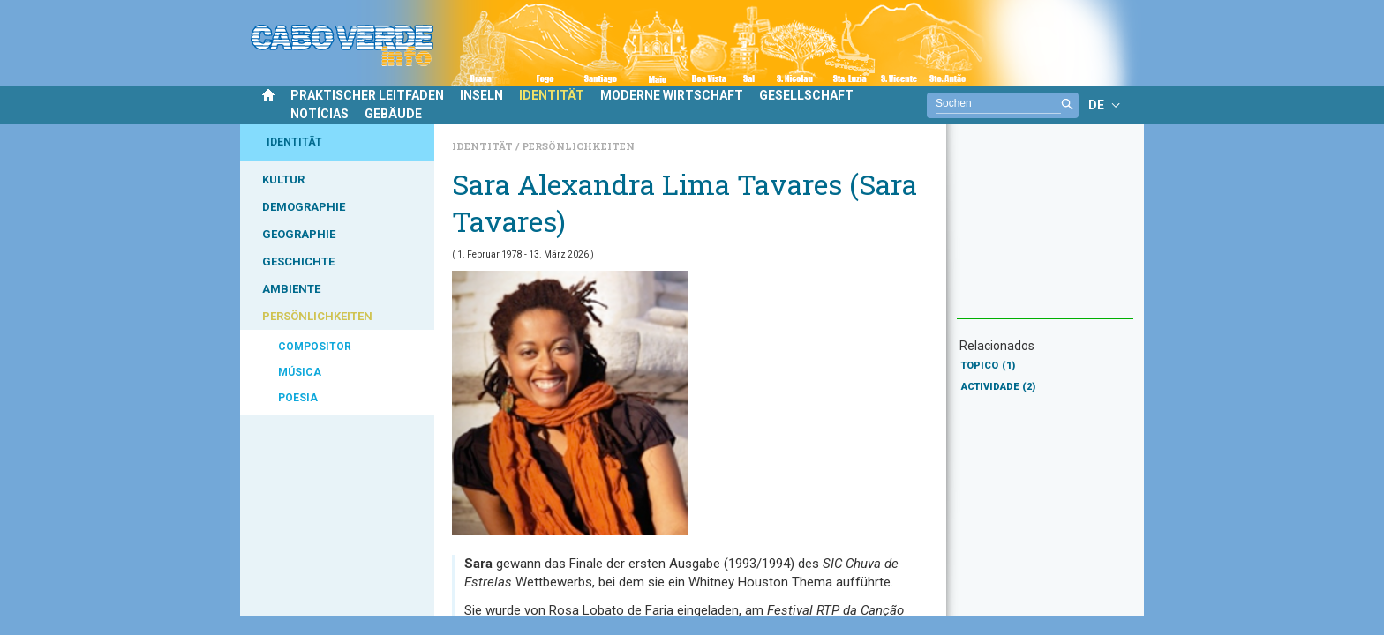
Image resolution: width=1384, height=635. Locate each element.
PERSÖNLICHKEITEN (317, 316)
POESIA (298, 398)
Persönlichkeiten (578, 146)
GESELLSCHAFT (806, 95)
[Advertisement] (1045, 230)
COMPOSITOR (314, 346)
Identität (483, 146)
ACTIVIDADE (998, 386)
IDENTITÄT (551, 95)
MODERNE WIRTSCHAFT (671, 95)
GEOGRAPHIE (298, 234)
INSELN (481, 95)
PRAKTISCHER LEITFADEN (367, 95)
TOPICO (988, 365)
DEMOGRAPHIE (303, 206)
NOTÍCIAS (319, 114)
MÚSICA (299, 372)
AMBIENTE (291, 288)
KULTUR (283, 179)
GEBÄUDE (393, 114)
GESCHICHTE (298, 261)
